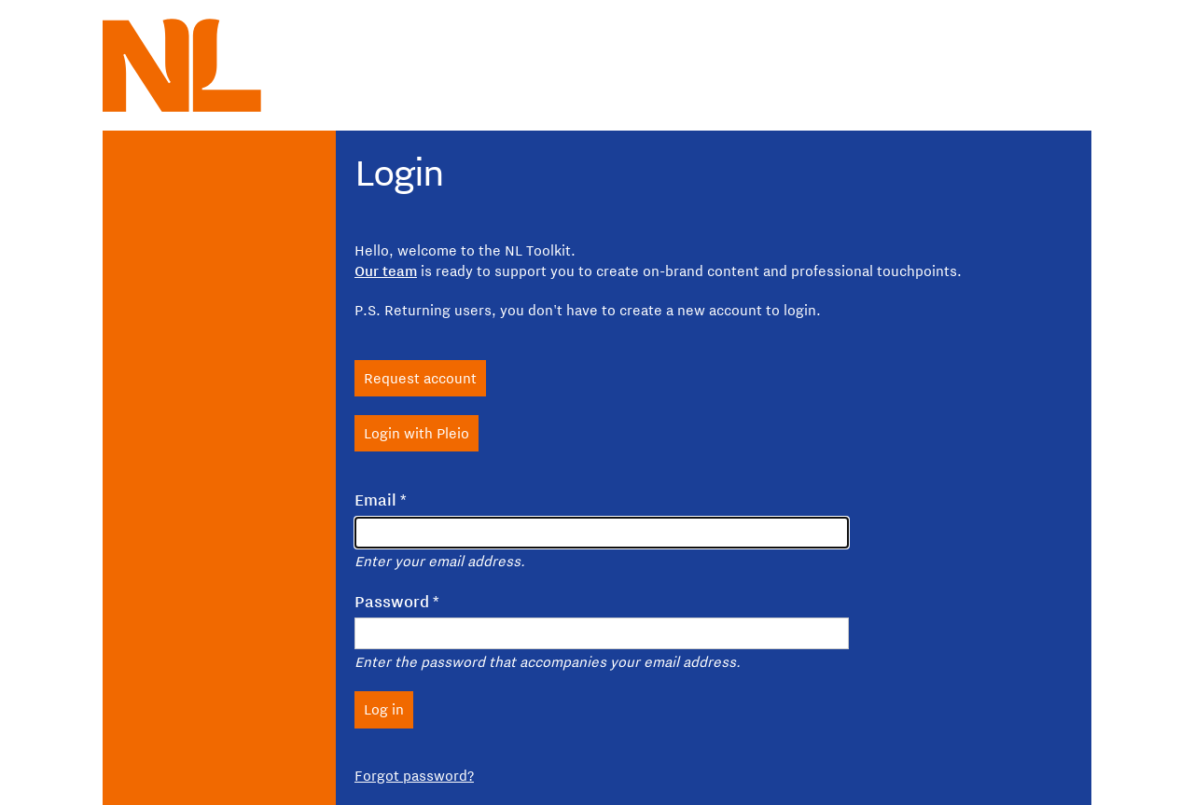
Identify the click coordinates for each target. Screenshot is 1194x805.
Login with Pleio (416, 432)
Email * (380, 500)
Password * (396, 601)
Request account (420, 377)
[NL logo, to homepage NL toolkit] (182, 65)
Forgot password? (414, 775)
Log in (384, 709)
